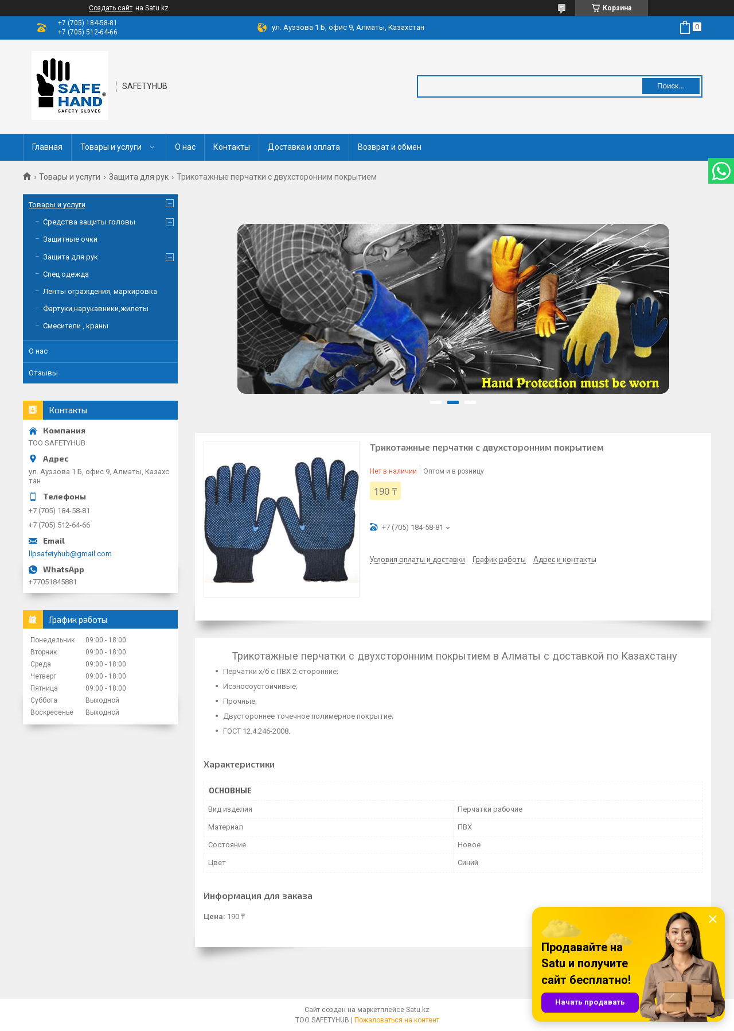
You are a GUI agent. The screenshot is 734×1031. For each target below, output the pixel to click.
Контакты (231, 147)
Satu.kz (418, 1010)
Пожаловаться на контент (396, 1020)
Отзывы (43, 373)
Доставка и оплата (304, 147)
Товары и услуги (111, 147)
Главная (47, 147)
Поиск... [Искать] (671, 86)
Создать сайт (110, 8)
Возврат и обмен (389, 147)
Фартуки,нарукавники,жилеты (96, 308)
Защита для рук (139, 176)
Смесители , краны (75, 325)
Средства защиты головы (89, 222)
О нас (185, 147)
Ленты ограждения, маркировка (100, 291)
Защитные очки (70, 239)
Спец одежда (66, 274)
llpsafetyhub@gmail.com (70, 553)
